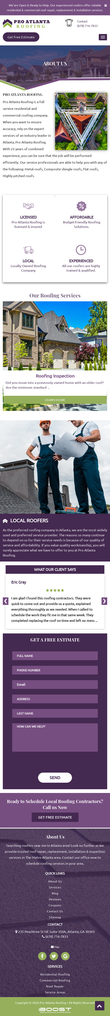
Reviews (55, 899)
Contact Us (55, 911)
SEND (55, 777)
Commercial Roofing (55, 980)
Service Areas (55, 992)
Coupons (55, 905)
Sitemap (55, 917)
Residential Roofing (55, 974)
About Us (55, 881)
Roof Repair (55, 986)
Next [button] (4, 632)
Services (55, 887)
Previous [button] (4, 564)
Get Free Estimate (21, 37)
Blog (55, 893)
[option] (55, 356)
